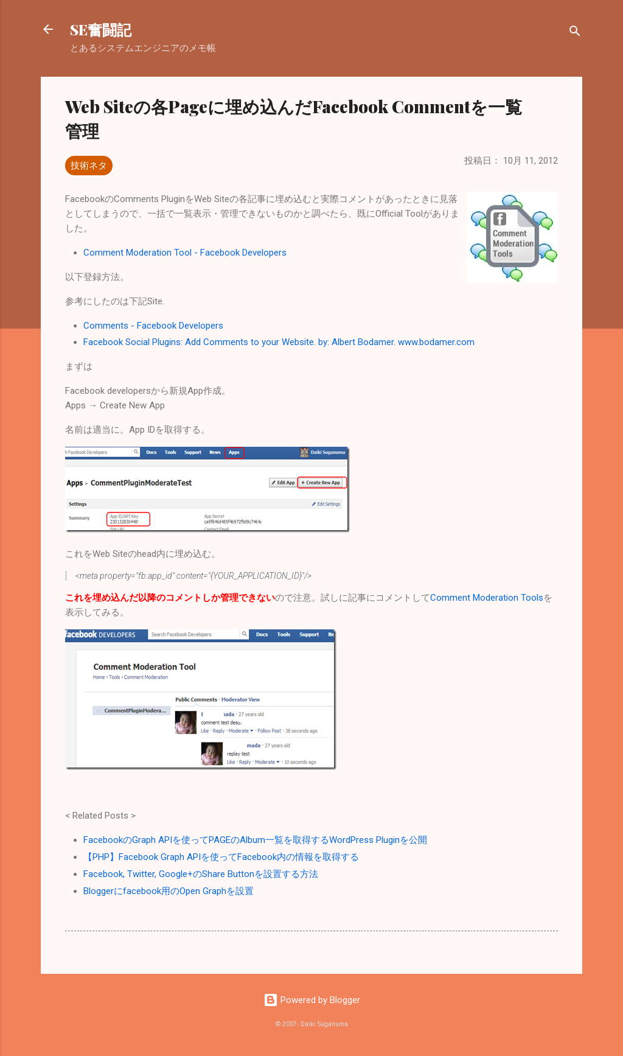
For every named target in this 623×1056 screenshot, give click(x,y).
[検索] (575, 33)
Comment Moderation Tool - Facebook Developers (185, 252)
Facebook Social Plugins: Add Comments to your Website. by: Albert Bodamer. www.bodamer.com (279, 342)
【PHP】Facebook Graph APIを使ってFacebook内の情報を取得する (221, 856)
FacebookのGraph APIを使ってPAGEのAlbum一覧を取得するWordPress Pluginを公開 (255, 839)
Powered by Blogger (311, 1000)
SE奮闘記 (100, 29)
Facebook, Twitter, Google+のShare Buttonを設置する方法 (200, 874)
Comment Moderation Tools (486, 597)
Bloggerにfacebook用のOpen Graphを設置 (168, 891)
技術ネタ (89, 165)
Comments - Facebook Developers (153, 325)
